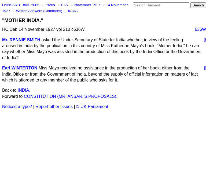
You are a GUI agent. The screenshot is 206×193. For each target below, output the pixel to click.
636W (200, 29)
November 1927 (87, 5)
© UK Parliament (92, 106)
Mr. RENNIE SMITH (21, 40)
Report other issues (54, 106)
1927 (65, 5)
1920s (50, 5)
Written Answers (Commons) (39, 11)
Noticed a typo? (17, 106)
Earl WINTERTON (19, 68)
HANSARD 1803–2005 (20, 5)
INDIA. (73, 11)
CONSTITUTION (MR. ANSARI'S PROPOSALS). (70, 96)
